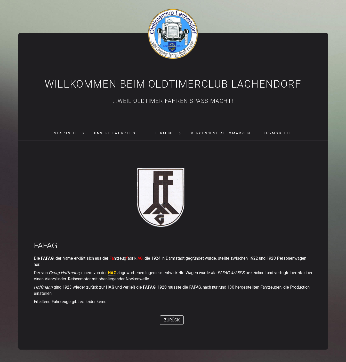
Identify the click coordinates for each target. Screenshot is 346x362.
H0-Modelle (278, 133)
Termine (164, 133)
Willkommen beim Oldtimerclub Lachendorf (173, 84)
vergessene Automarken (221, 133)
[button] (172, 320)
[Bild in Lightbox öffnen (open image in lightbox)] (161, 196)
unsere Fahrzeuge (116, 133)
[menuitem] (67, 133)
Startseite (67, 133)
